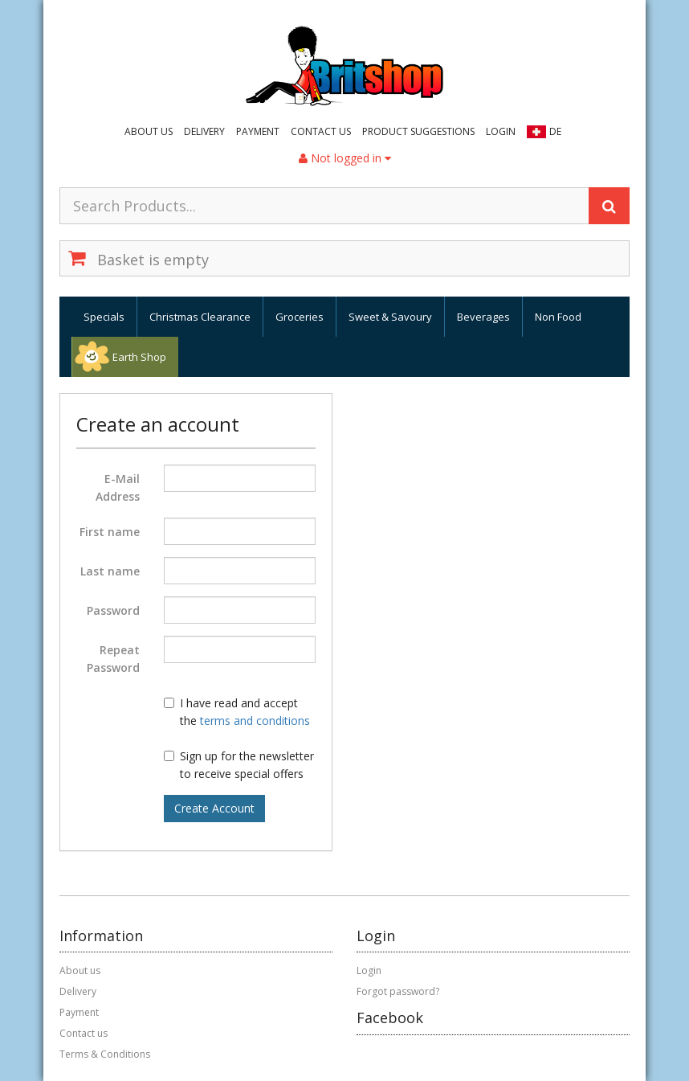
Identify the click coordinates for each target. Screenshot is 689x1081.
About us (148, 131)
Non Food (558, 316)
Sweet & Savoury (390, 316)
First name (110, 531)
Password (113, 610)
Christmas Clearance (200, 316)
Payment (257, 131)
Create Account (214, 808)
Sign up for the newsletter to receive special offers (239, 764)
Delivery (204, 131)
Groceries (299, 316)
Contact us (321, 131)
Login (501, 131)
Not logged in (345, 158)
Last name (110, 571)
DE (555, 131)
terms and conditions (255, 720)
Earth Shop (139, 357)
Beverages (483, 316)
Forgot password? (398, 991)
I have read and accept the (237, 711)
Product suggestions (418, 131)
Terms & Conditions (104, 1054)
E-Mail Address (118, 487)
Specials (104, 316)
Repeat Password (113, 658)
